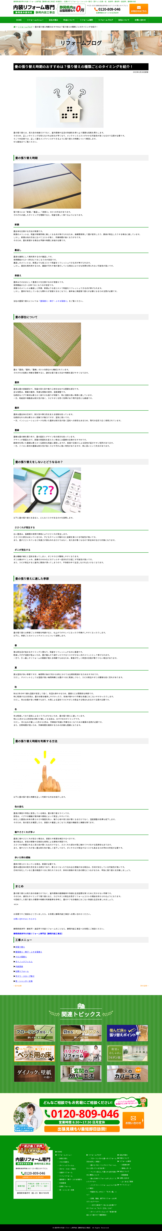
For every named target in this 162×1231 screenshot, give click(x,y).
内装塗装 (19, 966)
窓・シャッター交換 (24, 981)
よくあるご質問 (127, 1181)
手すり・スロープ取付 (24, 976)
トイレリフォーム (65, 1176)
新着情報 (125, 1175)
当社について (123, 20)
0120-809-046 (107, 9)
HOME (19, 20)
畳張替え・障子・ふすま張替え (28, 951)
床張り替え (63, 1158)
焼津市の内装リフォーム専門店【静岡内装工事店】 (73, 1228)
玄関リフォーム (22, 971)
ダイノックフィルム (24, 961)
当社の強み (53, 20)
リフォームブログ (105, 20)
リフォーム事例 (86, 20)
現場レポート (126, 1168)
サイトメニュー (125, 1185)
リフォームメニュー (35, 20)
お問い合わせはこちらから (25, 918)
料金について (69, 20)
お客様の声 (126, 1165)
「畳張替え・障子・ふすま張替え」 (53, 301)
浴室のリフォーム (65, 1172)
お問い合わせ (140, 20)
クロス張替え (21, 956)
